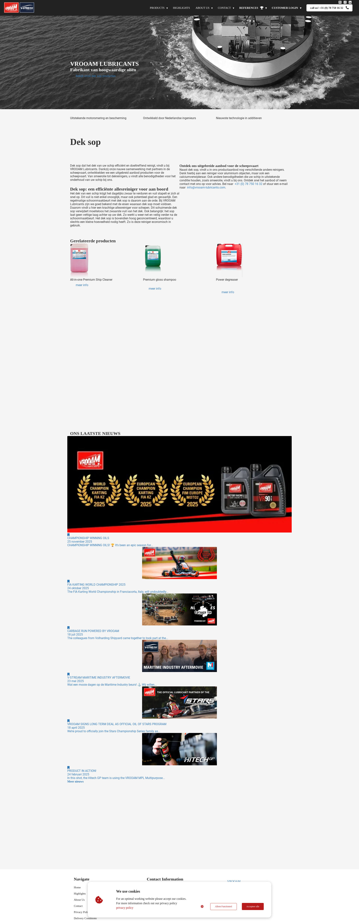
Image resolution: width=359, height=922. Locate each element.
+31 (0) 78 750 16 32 (248, 184)
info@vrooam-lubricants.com (206, 187)
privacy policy (125, 907)
